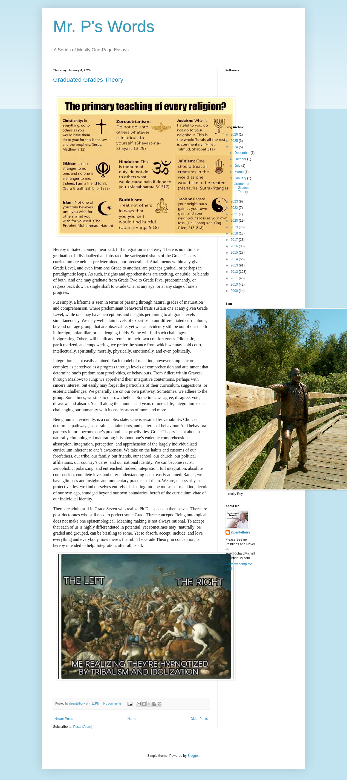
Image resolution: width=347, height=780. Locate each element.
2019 (235, 227)
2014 (235, 259)
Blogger (193, 756)
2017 (235, 240)
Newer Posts (63, 719)
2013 (235, 265)
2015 (235, 252)
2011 (235, 278)
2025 (235, 141)
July (238, 166)
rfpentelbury (240, 532)
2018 (235, 233)
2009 (235, 291)
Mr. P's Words (103, 26)
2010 (235, 284)
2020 (235, 220)
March (240, 172)
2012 (235, 272)
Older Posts (199, 719)
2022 (235, 208)
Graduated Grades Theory (88, 79)
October (241, 159)
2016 (235, 246)
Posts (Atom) (82, 727)
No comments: (113, 703)
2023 (235, 201)
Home (132, 719)
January (241, 178)
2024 (235, 147)
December (243, 153)
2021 (235, 214)
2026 (235, 134)
